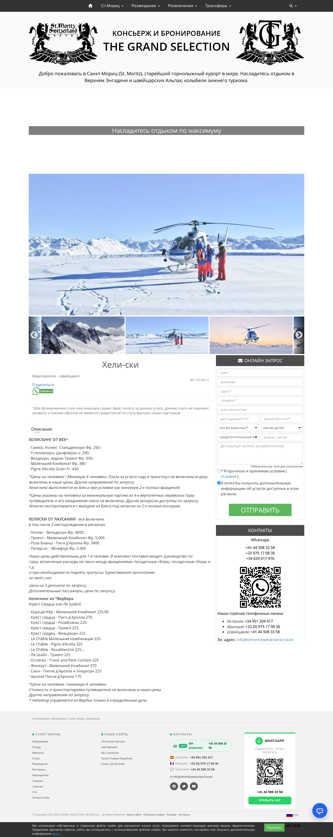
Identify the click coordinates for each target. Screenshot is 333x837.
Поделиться (43, 384)
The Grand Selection (113, 741)
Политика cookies (154, 814)
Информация (40, 741)
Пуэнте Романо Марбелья (117, 758)
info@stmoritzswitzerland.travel (265, 639)
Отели (36, 758)
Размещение (146, 6)
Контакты (185, 814)
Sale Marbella (109, 747)
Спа (34, 792)
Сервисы (37, 780)
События (37, 786)
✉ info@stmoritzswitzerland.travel (191, 777)
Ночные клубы (41, 797)
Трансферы (218, 6)
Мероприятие (44, 376)
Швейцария (69, 376)
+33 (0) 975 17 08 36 (204, 763)
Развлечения (182, 6)
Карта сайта (134, 814)
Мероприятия (40, 775)
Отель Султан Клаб (113, 763)
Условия (229, 476)
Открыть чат (270, 800)
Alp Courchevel (110, 752)
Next (299, 335)
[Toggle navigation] (293, 6)
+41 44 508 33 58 (203, 769)
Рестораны (38, 769)
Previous (34, 335)
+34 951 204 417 (201, 757)
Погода (36, 747)
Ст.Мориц (112, 6)
